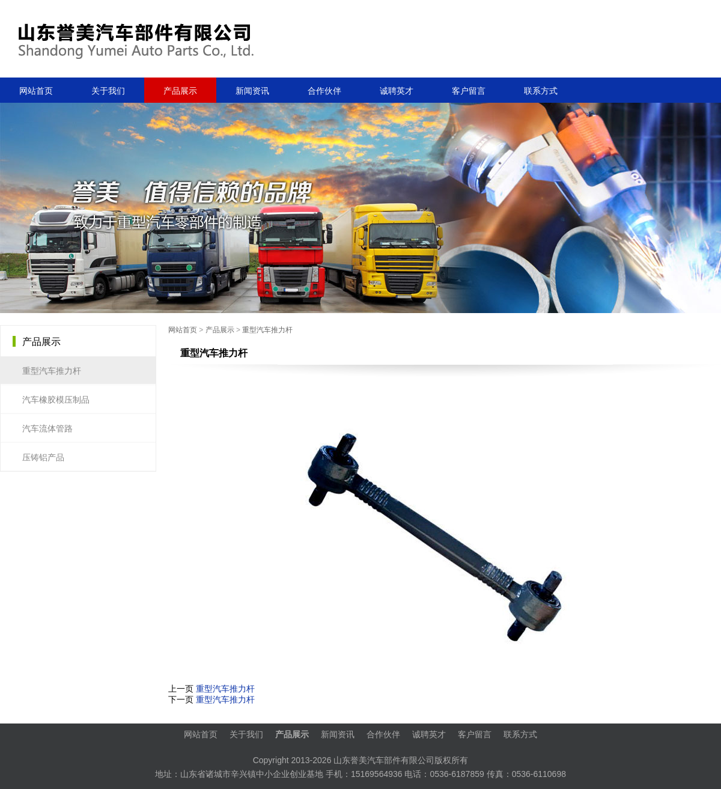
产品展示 (219, 330)
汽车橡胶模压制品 (59, 399)
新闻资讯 (252, 91)
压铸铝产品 (46, 457)
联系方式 (541, 91)
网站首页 (36, 91)
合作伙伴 (324, 91)
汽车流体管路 (50, 428)
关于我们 (108, 91)
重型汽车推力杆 (267, 330)
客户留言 (468, 91)
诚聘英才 (396, 91)
